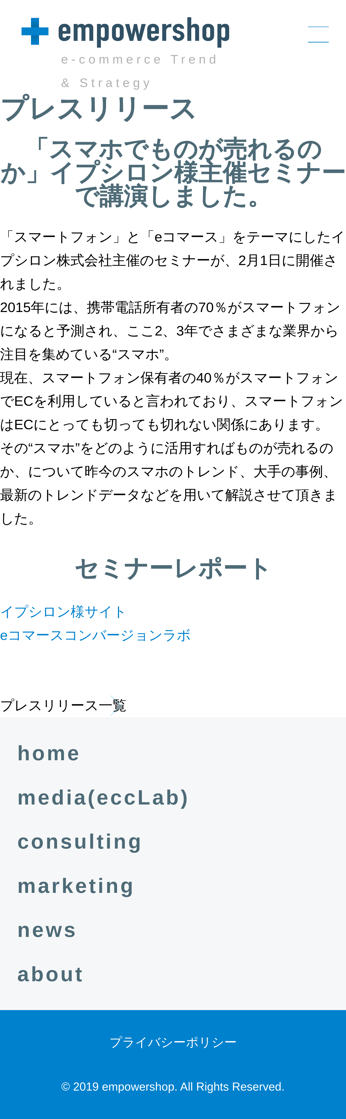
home (49, 753)
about (50, 974)
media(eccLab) (103, 797)
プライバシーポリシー (173, 1042)
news (47, 929)
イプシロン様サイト (63, 611)
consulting (80, 841)
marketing (76, 885)
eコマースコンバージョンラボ (95, 635)
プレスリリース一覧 (63, 705)
